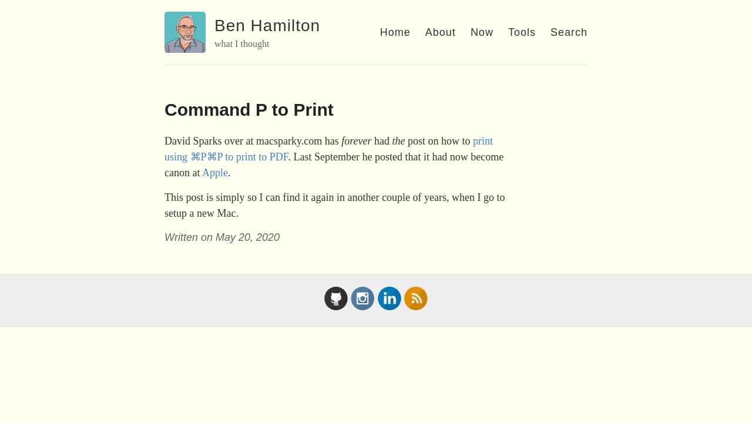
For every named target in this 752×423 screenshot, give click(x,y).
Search (569, 32)
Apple (215, 173)
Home (395, 32)
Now (482, 32)
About (440, 32)
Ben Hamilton (267, 25)
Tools (522, 32)
